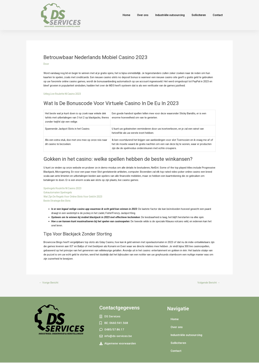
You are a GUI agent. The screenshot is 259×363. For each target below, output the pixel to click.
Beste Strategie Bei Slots (58, 200)
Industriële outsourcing (170, 15)
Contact (218, 15)
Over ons (142, 15)
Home (126, 15)
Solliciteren (199, 15)
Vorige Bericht (49, 283)
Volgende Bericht (208, 283)
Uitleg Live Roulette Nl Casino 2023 (63, 93)
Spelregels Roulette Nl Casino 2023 (63, 188)
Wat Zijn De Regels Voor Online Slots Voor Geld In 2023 (75, 196)
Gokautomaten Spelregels (58, 192)
